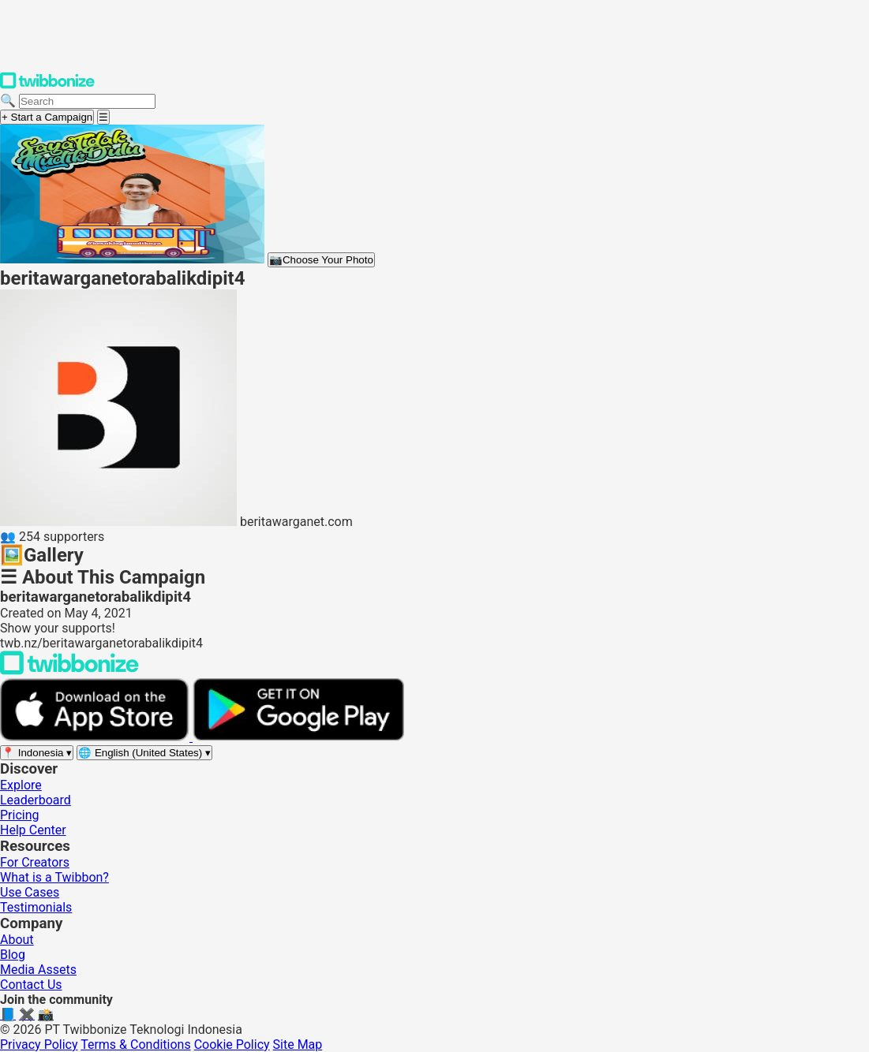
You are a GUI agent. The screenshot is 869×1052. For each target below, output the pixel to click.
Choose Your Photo (321, 260)
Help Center (33, 830)
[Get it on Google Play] (298, 736)
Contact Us (31, 984)
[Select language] (144, 752)
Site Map (298, 1044)
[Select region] (36, 752)
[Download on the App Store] (96, 736)
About (17, 939)
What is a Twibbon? (54, 877)
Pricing (19, 815)
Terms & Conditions (136, 1044)
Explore (21, 785)
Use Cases (29, 892)
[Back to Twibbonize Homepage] (69, 670)
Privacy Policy (39, 1044)
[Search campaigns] (87, 101)
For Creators (34, 862)
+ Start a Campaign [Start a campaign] (47, 117)
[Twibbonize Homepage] (47, 85)
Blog (12, 954)
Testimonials (36, 907)
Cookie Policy (232, 1044)
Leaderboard (35, 800)
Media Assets (38, 969)
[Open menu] (103, 117)
